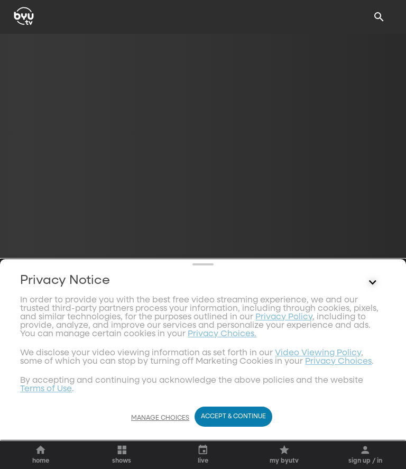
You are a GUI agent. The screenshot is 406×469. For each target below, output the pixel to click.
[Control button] (372, 396)
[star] (48, 275)
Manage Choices (160, 424)
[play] (57, 325)
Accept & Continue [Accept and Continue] (233, 422)
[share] (19, 275)
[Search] (379, 17)
